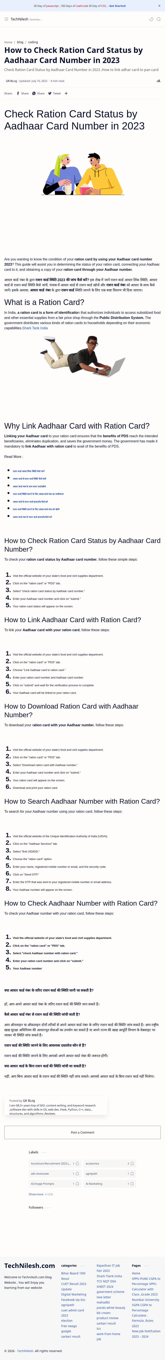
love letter (104, 1297)
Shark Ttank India (109, 1276)
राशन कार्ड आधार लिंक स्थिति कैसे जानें (28, 471)
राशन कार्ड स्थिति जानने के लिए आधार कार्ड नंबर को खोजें (36, 509)
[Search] (158, 19)
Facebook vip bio (73, 1300)
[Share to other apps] (66, 93)
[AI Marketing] (110, 1184)
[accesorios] (110, 1164)
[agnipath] (110, 1174)
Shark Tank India (35, 328)
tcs (99, 1328)
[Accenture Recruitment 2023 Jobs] (55, 1164)
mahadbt (103, 1302)
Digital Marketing (73, 1294)
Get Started (117, 6)
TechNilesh (19, 19)
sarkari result (70, 1336)
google (66, 1331)
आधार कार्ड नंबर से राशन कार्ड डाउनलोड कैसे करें (32, 517)
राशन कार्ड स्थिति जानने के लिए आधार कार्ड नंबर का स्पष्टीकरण (38, 494)
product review (107, 1318)
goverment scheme (110, 1292)
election (67, 1320)
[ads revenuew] (55, 1174)
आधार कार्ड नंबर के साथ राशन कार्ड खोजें (29, 486)
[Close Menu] (159, 6)
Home (136, 1273)
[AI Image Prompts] (55, 1184)
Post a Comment (82, 1132)
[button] (151, 19)
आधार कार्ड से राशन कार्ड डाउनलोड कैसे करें (30, 502)
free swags (69, 1326)
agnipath (67, 1305)
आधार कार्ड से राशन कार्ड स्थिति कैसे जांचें (29, 479)
